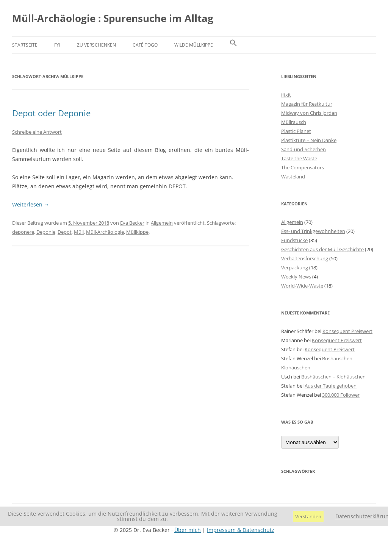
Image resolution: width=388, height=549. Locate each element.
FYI (57, 45)
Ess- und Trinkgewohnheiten (313, 231)
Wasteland (293, 176)
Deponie (45, 231)
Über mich (187, 529)
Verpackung (294, 267)
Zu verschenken (96, 45)
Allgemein (162, 222)
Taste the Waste (299, 158)
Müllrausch (293, 122)
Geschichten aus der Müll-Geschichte (322, 249)
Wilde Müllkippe (193, 45)
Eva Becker (132, 222)
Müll (79, 231)
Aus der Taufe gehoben (331, 385)
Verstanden (308, 516)
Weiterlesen (30, 204)
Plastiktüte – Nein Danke (308, 140)
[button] (233, 45)
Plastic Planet (296, 131)
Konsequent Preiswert (347, 331)
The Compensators (302, 167)
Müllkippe (137, 231)
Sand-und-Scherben (303, 149)
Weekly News (296, 276)
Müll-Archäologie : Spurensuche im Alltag (112, 18)
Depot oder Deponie (51, 113)
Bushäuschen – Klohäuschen (333, 376)
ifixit (286, 94)
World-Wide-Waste (302, 285)
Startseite (25, 45)
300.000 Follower (341, 394)
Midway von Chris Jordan (309, 112)
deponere (23, 231)
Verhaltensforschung (304, 258)
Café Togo (145, 45)
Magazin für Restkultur (306, 103)
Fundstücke (294, 240)
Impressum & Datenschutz (240, 529)
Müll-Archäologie (105, 231)
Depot (65, 231)
